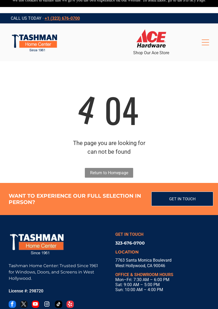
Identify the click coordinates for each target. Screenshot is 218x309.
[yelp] (70, 291)
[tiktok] (58, 291)
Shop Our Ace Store (151, 39)
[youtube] (35, 291)
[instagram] (47, 291)
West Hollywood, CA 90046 (140, 252)
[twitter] (24, 291)
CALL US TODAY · (27, 5)
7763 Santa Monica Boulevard (143, 247)
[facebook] (12, 291)
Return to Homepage (109, 159)
